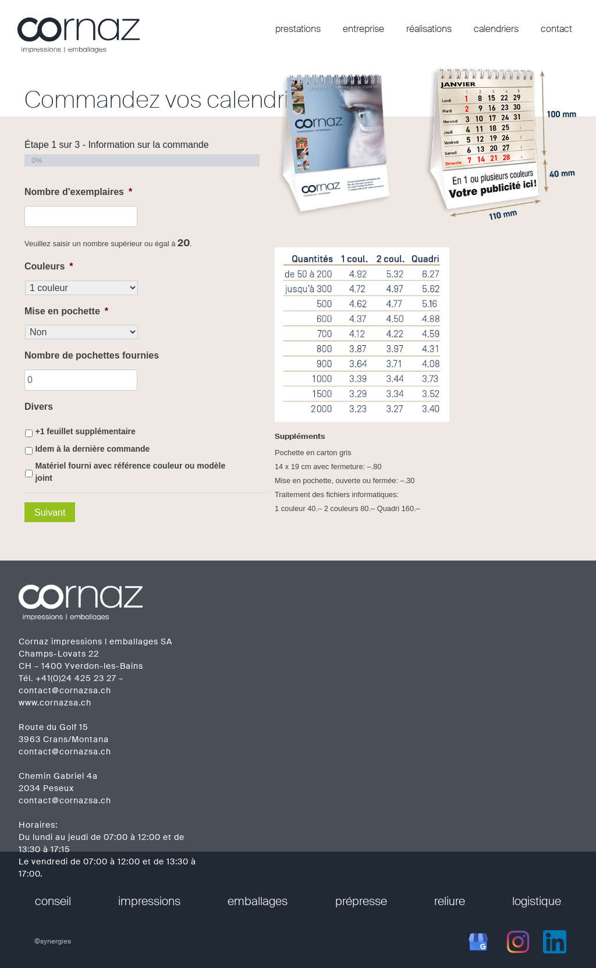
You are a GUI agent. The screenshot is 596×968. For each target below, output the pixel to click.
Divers (38, 407)
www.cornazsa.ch (55, 702)
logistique (536, 901)
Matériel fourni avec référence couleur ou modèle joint (130, 472)
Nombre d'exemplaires (78, 192)
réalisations (429, 29)
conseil (53, 901)
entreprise (363, 29)
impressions (149, 901)
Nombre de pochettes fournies (91, 355)
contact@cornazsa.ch (65, 690)
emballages (258, 901)
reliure (449, 901)
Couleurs (48, 266)
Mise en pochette (66, 311)
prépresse (361, 901)
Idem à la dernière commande (92, 448)
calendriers (496, 29)
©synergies (52, 941)
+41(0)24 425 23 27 (76, 678)
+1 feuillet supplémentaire (85, 431)
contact (556, 29)
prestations (298, 29)
